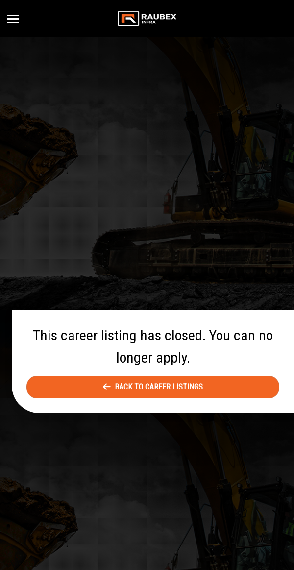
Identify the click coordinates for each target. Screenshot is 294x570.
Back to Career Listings (153, 386)
